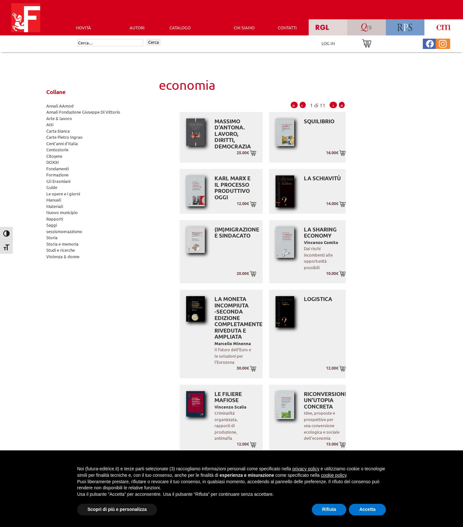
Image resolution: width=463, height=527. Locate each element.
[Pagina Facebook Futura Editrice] (430, 43)
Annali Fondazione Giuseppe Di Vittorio (83, 112)
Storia (52, 237)
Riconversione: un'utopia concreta (326, 400)
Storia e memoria (62, 244)
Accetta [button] (367, 509)
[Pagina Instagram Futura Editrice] (443, 43)
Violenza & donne (62, 256)
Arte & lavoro (59, 118)
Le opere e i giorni (63, 193)
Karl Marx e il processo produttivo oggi (232, 188)
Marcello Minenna (232, 343)
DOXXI (52, 162)
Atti (49, 124)
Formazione (57, 174)
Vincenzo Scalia (230, 406)
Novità (83, 27)
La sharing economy (320, 232)
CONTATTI (287, 27)
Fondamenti (57, 168)
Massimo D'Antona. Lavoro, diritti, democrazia (232, 134)
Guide (51, 187)
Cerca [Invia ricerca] (153, 42)
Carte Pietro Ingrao (64, 137)
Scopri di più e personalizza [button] (117, 509)
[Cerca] (110, 43)
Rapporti (54, 218)
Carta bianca (58, 131)
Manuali (53, 199)
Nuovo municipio (62, 212)
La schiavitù (322, 178)
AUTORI (137, 27)
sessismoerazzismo (64, 231)
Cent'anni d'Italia (62, 143)
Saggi (51, 225)
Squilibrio (319, 121)
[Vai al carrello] (366, 42)
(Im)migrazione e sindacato (236, 232)
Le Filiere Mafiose (228, 397)
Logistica (318, 299)
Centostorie (57, 149)
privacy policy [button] (305, 468)
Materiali (54, 206)
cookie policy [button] (333, 475)
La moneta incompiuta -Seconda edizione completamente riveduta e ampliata (238, 318)
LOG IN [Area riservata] (328, 43)
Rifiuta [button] (329, 509)
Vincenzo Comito (321, 242)
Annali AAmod (60, 105)
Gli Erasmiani (58, 181)
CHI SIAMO (244, 27)
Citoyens (54, 156)
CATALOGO (180, 27)
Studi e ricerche (60, 250)
